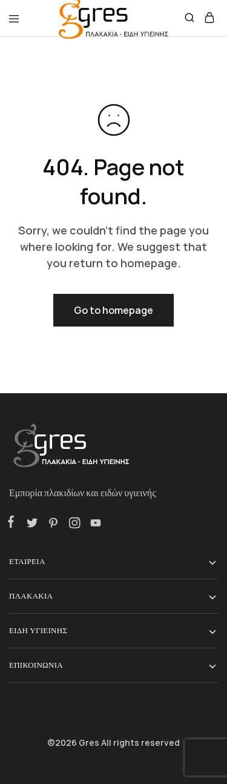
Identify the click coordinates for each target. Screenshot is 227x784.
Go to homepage (113, 310)
